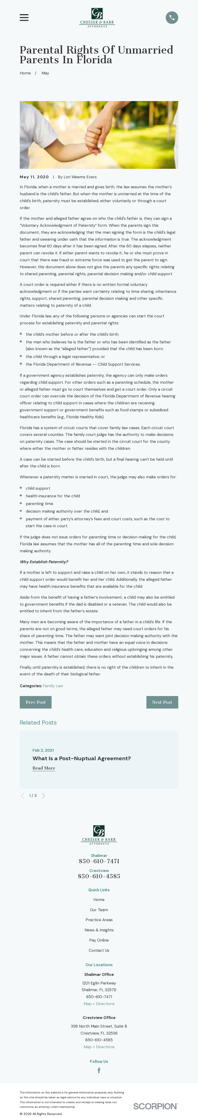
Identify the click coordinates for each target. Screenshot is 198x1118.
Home (99, 899)
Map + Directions (99, 1003)
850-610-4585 (99, 876)
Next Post (162, 702)
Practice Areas (99, 919)
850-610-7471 (99, 861)
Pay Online (99, 940)
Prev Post (36, 702)
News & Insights (99, 930)
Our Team (99, 909)
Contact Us (99, 950)
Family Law (53, 685)
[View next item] (43, 796)
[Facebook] (99, 1070)
